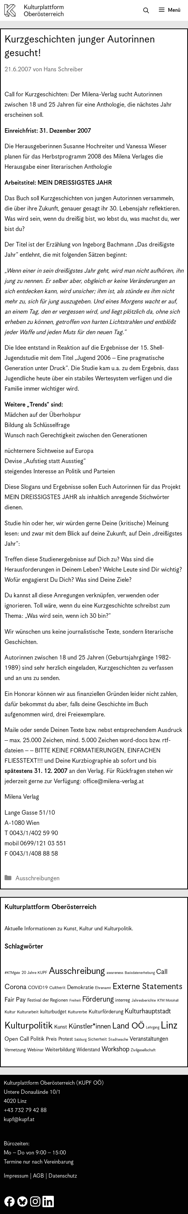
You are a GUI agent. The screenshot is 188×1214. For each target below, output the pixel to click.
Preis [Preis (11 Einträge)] (51, 1039)
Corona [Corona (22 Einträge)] (16, 987)
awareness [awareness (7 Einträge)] (115, 973)
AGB (38, 1176)
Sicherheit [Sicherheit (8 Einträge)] (97, 1039)
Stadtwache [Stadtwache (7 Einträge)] (118, 1039)
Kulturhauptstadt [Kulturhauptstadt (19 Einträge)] (148, 1011)
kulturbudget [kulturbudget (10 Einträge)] (53, 1012)
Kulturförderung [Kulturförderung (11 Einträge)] (106, 1012)
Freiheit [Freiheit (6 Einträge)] (75, 1001)
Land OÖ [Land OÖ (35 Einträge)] (128, 1026)
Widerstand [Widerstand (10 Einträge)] (88, 1050)
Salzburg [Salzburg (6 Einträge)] (80, 1040)
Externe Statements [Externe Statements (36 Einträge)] (147, 986)
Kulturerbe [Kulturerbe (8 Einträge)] (77, 1012)
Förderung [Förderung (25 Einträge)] (98, 1000)
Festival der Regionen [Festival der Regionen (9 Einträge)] (47, 1000)
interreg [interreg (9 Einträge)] (122, 1000)
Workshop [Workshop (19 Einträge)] (115, 1049)
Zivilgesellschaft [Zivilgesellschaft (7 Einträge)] (143, 1050)
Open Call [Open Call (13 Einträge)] (17, 1039)
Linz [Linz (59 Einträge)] (169, 1025)
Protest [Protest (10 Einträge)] (65, 1039)
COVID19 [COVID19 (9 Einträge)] (38, 987)
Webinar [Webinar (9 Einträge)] (35, 1050)
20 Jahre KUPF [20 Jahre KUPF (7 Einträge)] (34, 973)
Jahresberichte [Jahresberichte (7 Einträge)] (144, 1000)
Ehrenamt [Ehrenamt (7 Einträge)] (103, 988)
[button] (146, 10)
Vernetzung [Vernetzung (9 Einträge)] (15, 1050)
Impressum (16, 1176)
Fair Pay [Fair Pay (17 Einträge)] (15, 1000)
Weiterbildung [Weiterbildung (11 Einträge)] (60, 1050)
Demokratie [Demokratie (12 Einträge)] (80, 988)
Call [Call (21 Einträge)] (162, 972)
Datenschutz (63, 1176)
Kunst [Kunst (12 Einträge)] (60, 1027)
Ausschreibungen (38, 878)
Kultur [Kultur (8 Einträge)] (10, 1012)
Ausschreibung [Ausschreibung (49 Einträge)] (77, 971)
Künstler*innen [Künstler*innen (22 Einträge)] (90, 1026)
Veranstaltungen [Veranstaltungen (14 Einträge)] (149, 1039)
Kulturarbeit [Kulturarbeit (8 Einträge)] (28, 1012)
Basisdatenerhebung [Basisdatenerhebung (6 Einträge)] (140, 973)
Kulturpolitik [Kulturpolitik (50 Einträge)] (29, 1026)
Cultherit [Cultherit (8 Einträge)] (57, 987)
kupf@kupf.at (19, 1120)
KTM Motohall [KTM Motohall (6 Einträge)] (168, 1001)
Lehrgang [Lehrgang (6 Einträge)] (152, 1028)
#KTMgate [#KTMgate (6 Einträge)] (12, 973)
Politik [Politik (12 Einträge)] (37, 1039)
